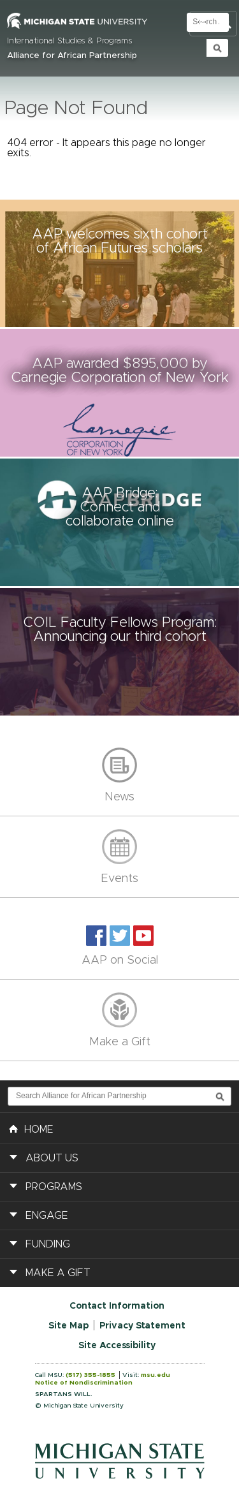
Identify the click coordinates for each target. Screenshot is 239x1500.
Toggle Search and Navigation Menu (213, 24)
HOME (31, 1128)
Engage (46, 1215)
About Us (51, 1158)
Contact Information (116, 1306)
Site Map (68, 1325)
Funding (47, 1244)
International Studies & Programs (69, 41)
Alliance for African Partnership (72, 56)
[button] (119, 263)
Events (119, 879)
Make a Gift (119, 1042)
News (119, 797)
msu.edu (155, 1375)
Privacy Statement (142, 1325)
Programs (53, 1187)
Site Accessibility (117, 1345)
